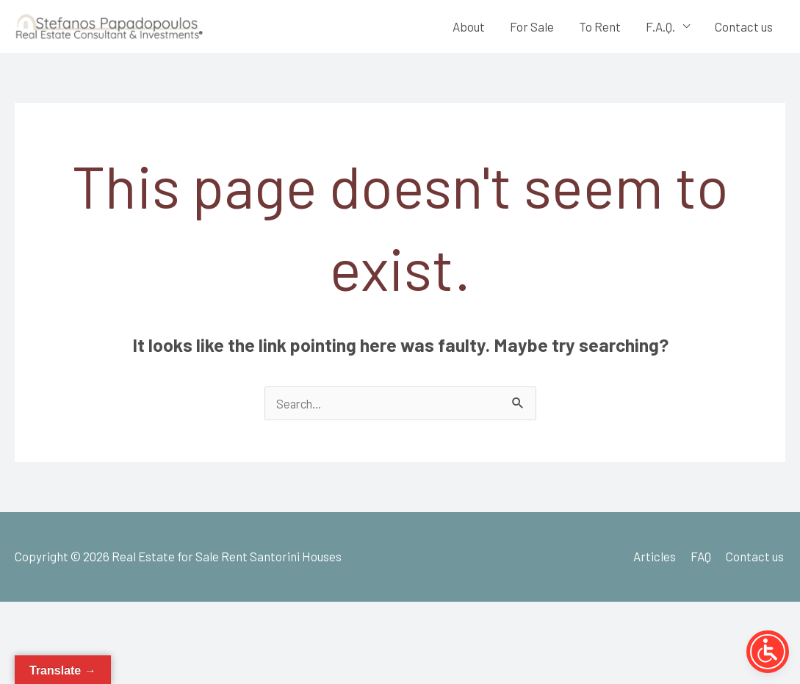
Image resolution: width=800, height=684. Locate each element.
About (469, 28)
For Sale (532, 28)
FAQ (702, 561)
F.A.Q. (660, 28)
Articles (656, 561)
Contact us (744, 28)
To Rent (600, 28)
